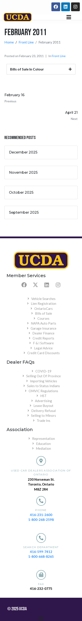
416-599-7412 (41, 552)
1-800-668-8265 (41, 556)
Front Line (59, 56)
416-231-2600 (41, 515)
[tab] (41, 69)
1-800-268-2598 (41, 520)
